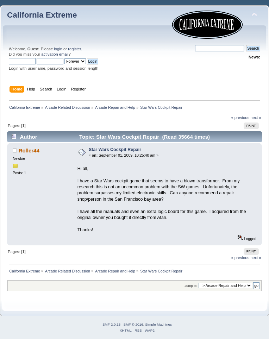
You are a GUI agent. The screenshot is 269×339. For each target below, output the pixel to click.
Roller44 (29, 150)
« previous (240, 117)
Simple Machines (158, 324)
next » (255, 117)
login (58, 49)
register (74, 49)
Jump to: (191, 286)
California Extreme (42, 15)
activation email (54, 54)
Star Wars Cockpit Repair (115, 149)
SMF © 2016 (133, 324)
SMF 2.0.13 (111, 324)
